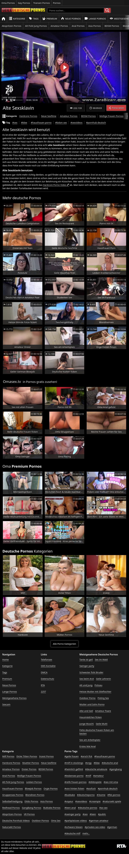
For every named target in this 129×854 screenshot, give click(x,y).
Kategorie (17, 18)
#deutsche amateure (96, 769)
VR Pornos (29, 814)
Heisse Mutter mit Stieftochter (95, 691)
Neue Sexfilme (48, 116)
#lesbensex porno (73, 775)
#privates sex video (95, 826)
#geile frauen (71, 756)
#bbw (24, 122)
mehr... (86, 833)
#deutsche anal (110, 762)
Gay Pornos (24, 2)
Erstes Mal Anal (87, 746)
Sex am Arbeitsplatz (89, 739)
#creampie (95, 801)
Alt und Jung (85, 685)
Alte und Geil (86, 710)
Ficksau (98, 685)
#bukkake (69, 794)
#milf (88, 775)
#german (112, 826)
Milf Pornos (8, 756)
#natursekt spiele (112, 801)
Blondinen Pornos (34, 794)
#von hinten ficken (74, 788)
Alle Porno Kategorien (64, 643)
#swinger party (72, 814)
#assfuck (91, 788)
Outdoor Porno (87, 697)
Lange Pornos (95, 18)
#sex (14, 122)
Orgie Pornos (51, 788)
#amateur (98, 775)
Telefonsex (46, 659)
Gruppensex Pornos (12, 794)
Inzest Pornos (46, 756)
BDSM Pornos (112, 25)
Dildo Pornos (31, 801)
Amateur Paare (103, 710)
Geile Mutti (101, 723)
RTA (43, 685)
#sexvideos (76, 122)
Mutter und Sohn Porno (91, 704)
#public (102, 814)
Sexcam (6, 704)
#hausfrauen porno (41, 122)
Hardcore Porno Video (54, 184)
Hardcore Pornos (28, 116)
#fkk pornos (113, 794)
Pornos (57, 2)
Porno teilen (116, 108)
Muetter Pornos (30, 762)
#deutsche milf (72, 833)
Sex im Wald (101, 659)
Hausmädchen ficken (90, 717)
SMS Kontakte (48, 665)
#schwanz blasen (73, 826)
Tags (34, 18)
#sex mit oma (111, 781)
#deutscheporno (86, 794)
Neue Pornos (71, 18)
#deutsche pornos (87, 807)
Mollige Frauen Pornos (111, 116)
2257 (43, 691)
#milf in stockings (73, 762)
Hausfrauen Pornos (12, 788)
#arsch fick (86, 756)
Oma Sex (55, 820)
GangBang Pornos (31, 807)
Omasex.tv (12, 381)
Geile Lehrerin (103, 678)
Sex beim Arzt (86, 678)
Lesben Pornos (34, 781)
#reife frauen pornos (75, 781)
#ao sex (103, 807)
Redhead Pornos (11, 807)
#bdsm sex (61, 122)
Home (5, 659)
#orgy (88, 762)
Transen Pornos (41, 2)
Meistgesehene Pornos (14, 697)
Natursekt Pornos (11, 826)
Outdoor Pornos (40, 820)
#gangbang (115, 769)
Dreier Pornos (29, 769)
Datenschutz (47, 678)
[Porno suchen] (75, 10)
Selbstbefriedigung (12, 801)
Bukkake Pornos (51, 807)
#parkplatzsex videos (75, 820)
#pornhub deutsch (96, 122)
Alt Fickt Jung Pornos (36, 25)
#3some (101, 794)
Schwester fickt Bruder (91, 672)
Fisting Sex (103, 697)
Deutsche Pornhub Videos (16, 820)
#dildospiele (95, 781)
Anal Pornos (78, 25)
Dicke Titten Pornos (26, 756)
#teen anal (70, 807)
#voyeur (68, 801)
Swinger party (86, 665)
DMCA (44, 672)
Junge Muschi (86, 723)
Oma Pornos (8, 2)
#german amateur (98, 820)
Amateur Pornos (59, 25)
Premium (49, 18)
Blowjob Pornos (33, 788)
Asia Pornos (94, 25)
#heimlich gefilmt (73, 769)
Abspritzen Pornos (11, 25)
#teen (93, 814)
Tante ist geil (86, 659)
